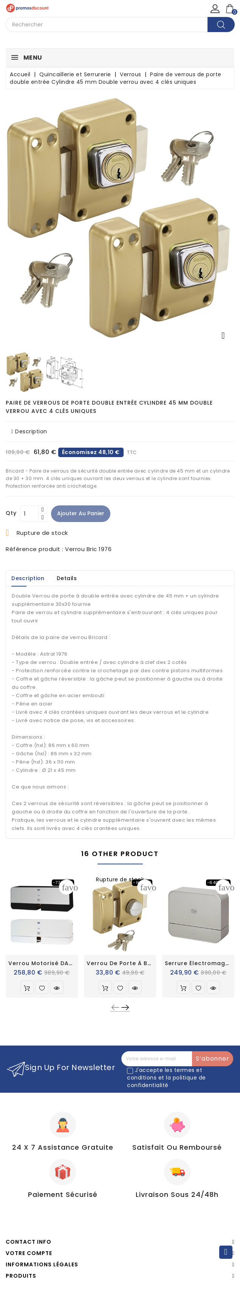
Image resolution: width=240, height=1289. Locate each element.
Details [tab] (68, 578)
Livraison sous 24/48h (177, 1194)
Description (29, 431)
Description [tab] (28, 578)
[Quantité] (29, 513)
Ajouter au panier (81, 513)
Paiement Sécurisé (63, 1194)
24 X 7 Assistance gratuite (62, 1147)
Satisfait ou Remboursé (177, 1147)
